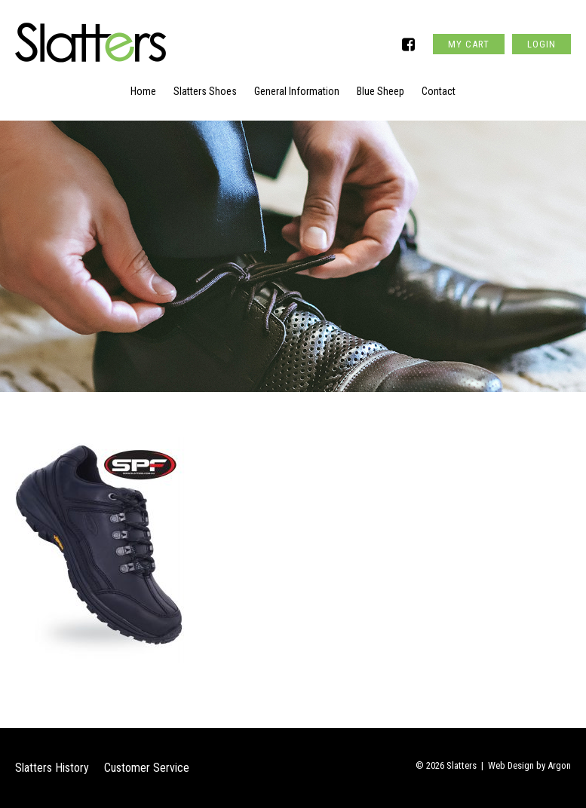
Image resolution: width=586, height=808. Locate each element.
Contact (439, 91)
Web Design (511, 765)
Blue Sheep (380, 91)
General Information (296, 91)
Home (143, 91)
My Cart (468, 44)
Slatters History (52, 768)
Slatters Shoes (205, 91)
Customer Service (146, 768)
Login (541, 44)
